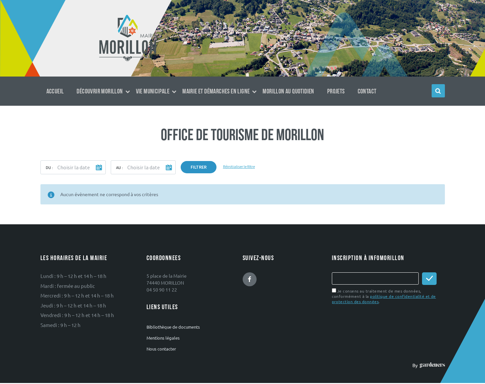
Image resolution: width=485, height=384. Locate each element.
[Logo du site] (128, 61)
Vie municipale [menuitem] (153, 91)
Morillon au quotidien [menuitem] (288, 91)
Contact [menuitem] (367, 91)
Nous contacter (161, 349)
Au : (119, 167)
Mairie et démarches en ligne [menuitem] (216, 91)
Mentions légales (163, 338)
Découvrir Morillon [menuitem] (100, 91)
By (428, 365)
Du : (49, 167)
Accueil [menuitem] (55, 91)
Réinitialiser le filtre (239, 166)
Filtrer (199, 167)
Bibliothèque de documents (173, 327)
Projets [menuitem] (336, 91)
